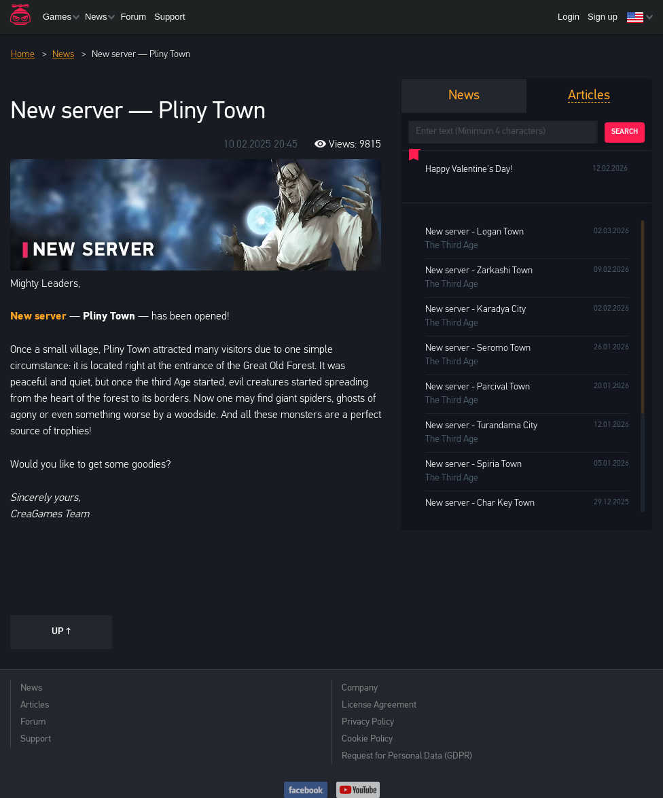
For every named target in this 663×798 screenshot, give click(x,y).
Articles (34, 705)
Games (57, 17)
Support (169, 17)
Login (568, 17)
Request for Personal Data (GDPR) (407, 756)
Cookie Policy (367, 739)
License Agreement (379, 705)
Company (360, 688)
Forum (133, 17)
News (96, 17)
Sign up (602, 17)
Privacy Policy (368, 722)
